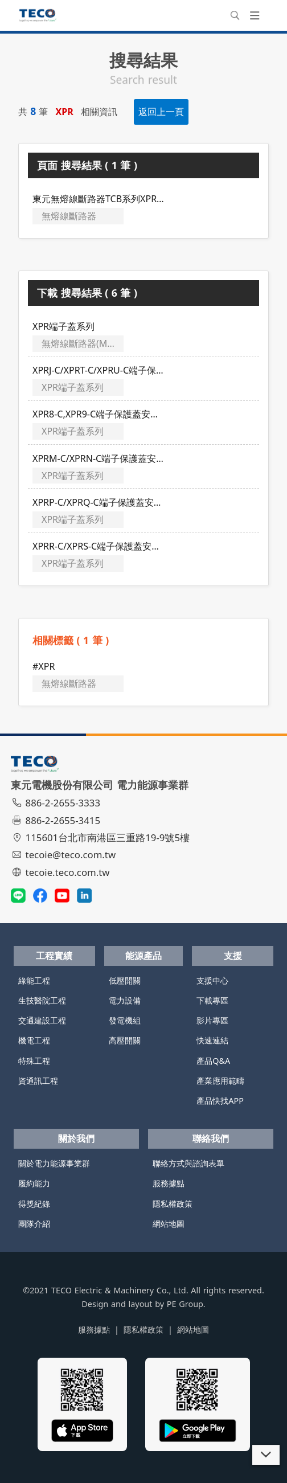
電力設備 (125, 1000)
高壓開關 (125, 1040)
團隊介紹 (34, 1223)
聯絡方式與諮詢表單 (188, 1163)
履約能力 (34, 1183)
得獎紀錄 (34, 1203)
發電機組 (125, 1020)
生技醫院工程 (42, 1000)
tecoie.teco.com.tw (62, 872)
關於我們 (76, 1138)
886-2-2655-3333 (57, 802)
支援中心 (212, 980)
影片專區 (212, 1020)
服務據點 (168, 1183)
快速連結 (212, 1040)
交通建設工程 (42, 1020)
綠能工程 (34, 980)
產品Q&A (213, 1060)
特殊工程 (34, 1060)
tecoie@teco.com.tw (65, 854)
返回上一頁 (161, 111)
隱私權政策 (172, 1203)
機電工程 (34, 1040)
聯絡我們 (210, 1138)
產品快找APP (220, 1100)
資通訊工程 (38, 1080)
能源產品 (143, 955)
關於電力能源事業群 (54, 1163)
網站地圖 (168, 1223)
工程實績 (54, 955)
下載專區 (212, 1000)
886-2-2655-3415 (57, 820)
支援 (233, 955)
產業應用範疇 (220, 1080)
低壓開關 (125, 980)
